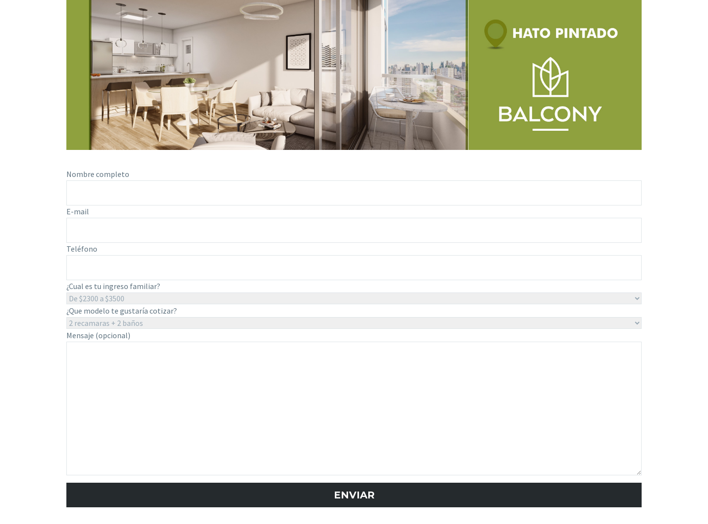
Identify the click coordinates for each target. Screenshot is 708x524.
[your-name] (354, 192)
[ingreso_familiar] (354, 299)
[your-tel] (354, 267)
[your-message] (354, 408)
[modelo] (354, 323)
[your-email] (354, 230)
